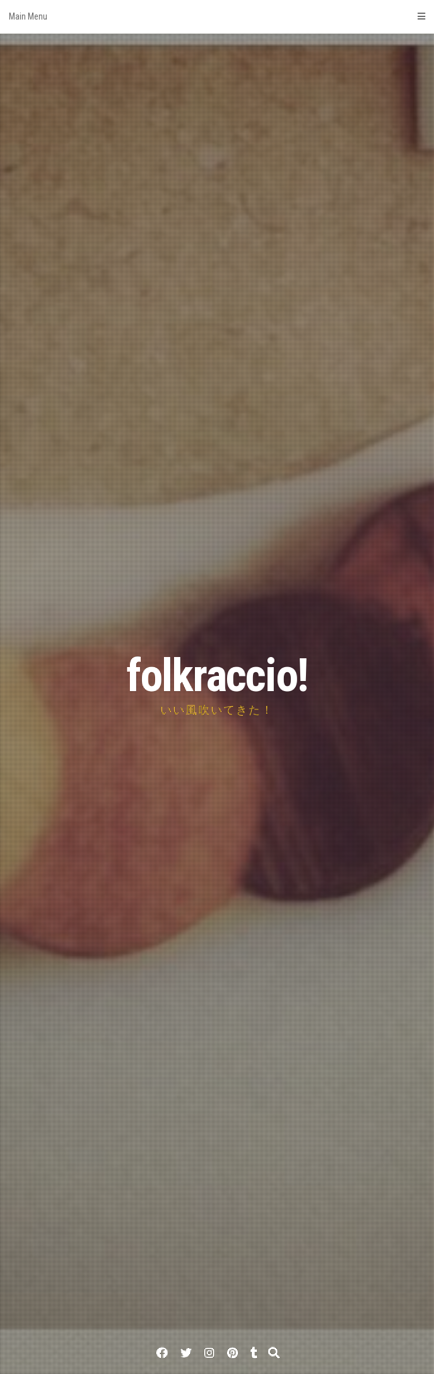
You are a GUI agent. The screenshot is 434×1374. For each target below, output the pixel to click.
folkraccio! (217, 675)
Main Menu (217, 16)
